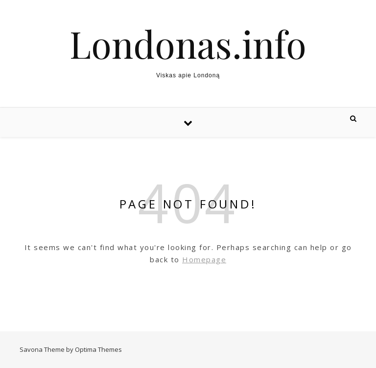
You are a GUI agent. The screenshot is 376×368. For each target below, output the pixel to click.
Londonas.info (188, 43)
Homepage (204, 259)
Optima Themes (98, 349)
